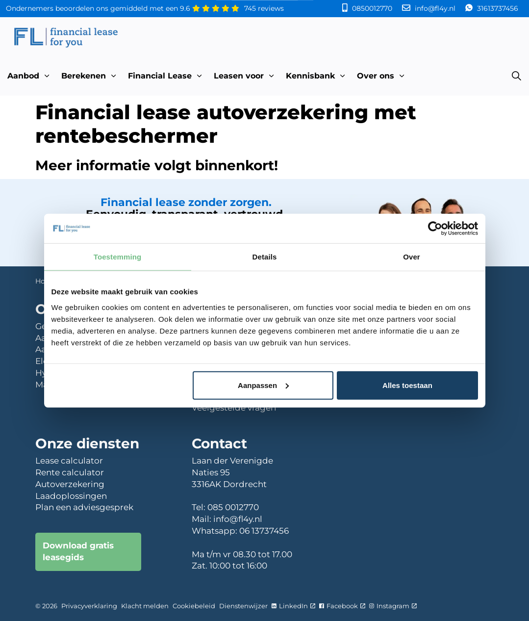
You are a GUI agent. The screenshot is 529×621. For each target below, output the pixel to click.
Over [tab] (411, 257)
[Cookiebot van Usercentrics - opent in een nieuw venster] (435, 228)
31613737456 (496, 8)
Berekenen (83, 75)
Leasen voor (239, 75)
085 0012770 (233, 507)
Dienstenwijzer (243, 606)
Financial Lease (160, 75)
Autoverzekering (69, 484)
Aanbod (23, 75)
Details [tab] (264, 257)
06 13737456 (264, 531)
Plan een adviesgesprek (84, 507)
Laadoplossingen (71, 496)
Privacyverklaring (89, 606)
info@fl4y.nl (435, 8)
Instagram (393, 606)
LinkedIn (293, 606)
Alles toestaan (407, 385)
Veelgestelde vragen (234, 408)
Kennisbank (310, 75)
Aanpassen (263, 385)
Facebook (342, 606)
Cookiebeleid (194, 606)
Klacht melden (145, 606)
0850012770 (372, 8)
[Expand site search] (516, 76)
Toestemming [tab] (118, 257)
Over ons (375, 75)
